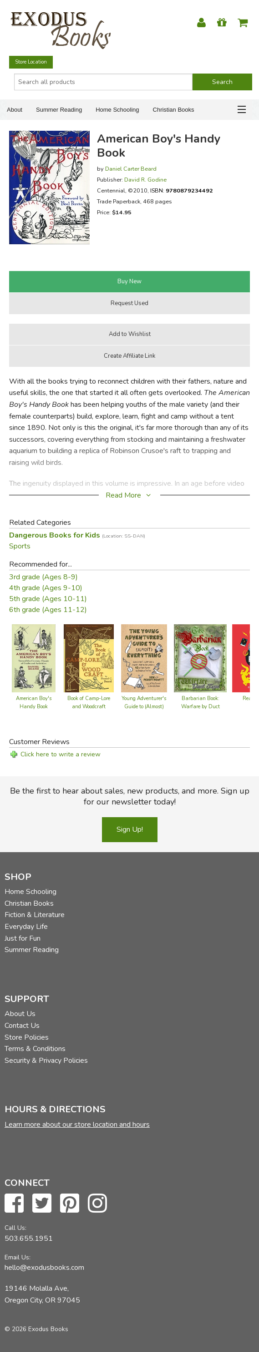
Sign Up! (130, 829)
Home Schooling (117, 109)
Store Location (31, 62)
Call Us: (15, 1228)
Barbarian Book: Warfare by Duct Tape (200, 706)
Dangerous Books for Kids (77, 535)
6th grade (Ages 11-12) (48, 610)
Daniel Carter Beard (131, 169)
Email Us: (17, 1257)
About (14, 109)
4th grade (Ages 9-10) (45, 588)
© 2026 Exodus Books (36, 1329)
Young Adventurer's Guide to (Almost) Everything (144, 706)
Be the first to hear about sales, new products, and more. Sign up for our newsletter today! (129, 796)
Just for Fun (23, 938)
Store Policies (27, 1037)
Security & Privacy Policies (46, 1061)
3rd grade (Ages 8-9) (43, 577)
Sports (19, 546)
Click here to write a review (60, 754)
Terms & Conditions (35, 1049)
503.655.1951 (29, 1238)
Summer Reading (59, 109)
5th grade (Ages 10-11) (48, 599)
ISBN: (181, 190)
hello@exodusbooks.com (44, 1268)
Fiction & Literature (35, 915)
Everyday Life (26, 927)
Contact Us (22, 1026)
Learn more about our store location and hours (77, 1125)
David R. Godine (145, 179)
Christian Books (173, 109)
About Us (20, 1014)
